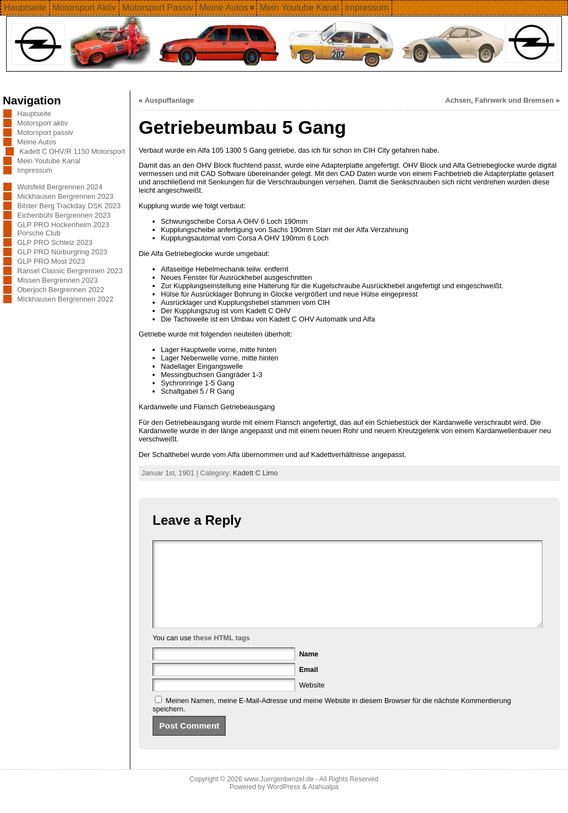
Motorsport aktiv (42, 123)
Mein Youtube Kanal (48, 161)
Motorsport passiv (45, 132)
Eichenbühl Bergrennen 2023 (63, 215)
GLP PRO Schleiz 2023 (55, 242)
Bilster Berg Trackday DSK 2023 (68, 206)
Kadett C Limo (255, 473)
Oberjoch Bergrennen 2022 (60, 289)
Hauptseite (34, 113)
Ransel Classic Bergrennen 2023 (70, 271)
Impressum (34, 170)
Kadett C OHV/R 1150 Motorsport (72, 151)
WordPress (283, 803)
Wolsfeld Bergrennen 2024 (60, 187)
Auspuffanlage (169, 100)
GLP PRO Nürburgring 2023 (62, 252)
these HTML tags (222, 654)
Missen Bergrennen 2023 (57, 280)
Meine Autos (36, 142)
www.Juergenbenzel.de (279, 796)
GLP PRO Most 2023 (51, 261)
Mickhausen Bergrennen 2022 (65, 299)
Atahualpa (323, 803)
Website (311, 701)
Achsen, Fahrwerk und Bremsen (499, 100)
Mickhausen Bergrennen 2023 (65, 196)
